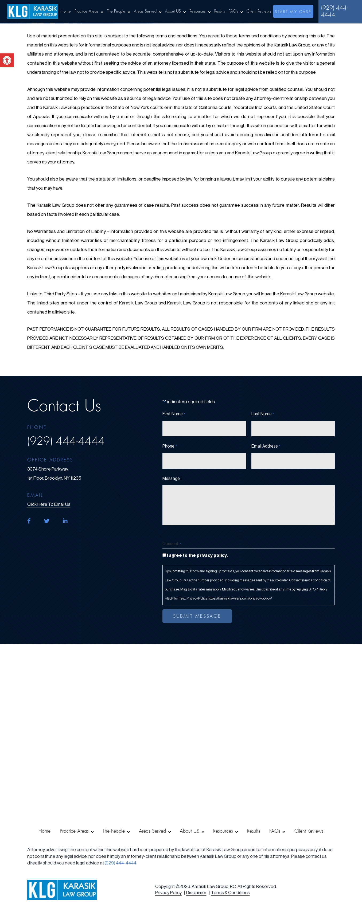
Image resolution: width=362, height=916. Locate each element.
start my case (293, 12)
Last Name (262, 414)
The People (116, 11)
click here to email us (49, 504)
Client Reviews (259, 11)
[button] (7, 60)
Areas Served (145, 11)
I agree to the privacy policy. (197, 555)
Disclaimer (196, 892)
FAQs (233, 11)
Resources (197, 11)
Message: (171, 478)
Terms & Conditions (230, 892)
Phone (169, 446)
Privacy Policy (168, 892)
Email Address (265, 446)
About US (173, 11)
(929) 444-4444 (334, 11)
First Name (173, 414)
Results (219, 11)
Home (66, 11)
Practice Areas (86, 11)
